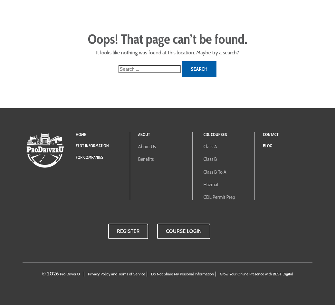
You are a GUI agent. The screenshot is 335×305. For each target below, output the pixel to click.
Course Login (267, 16)
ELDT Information (92, 145)
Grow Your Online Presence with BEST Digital (256, 274)
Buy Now (302, 16)
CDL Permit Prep (219, 197)
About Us (147, 146)
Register (128, 231)
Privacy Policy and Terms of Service (116, 274)
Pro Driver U (70, 274)
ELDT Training (80, 16)
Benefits (146, 159)
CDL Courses (147, 16)
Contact (236, 16)
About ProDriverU (187, 16)
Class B (210, 159)
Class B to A (215, 172)
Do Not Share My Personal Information (182, 274)
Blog (217, 16)
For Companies (114, 16)
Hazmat (211, 184)
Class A (210, 146)
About (144, 134)
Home (81, 134)
